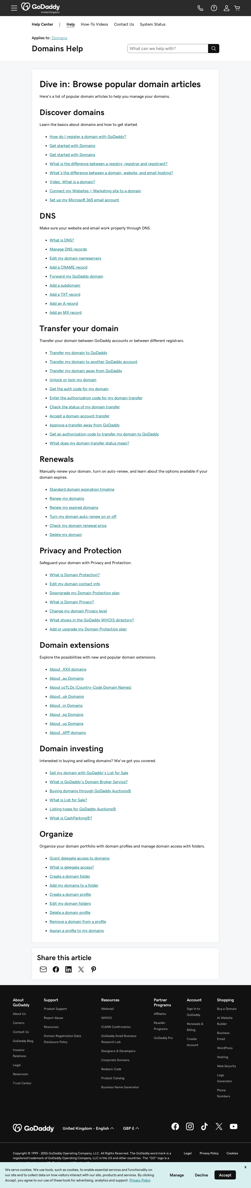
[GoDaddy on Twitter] (219, 1129)
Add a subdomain (65, 285)
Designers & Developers (118, 1051)
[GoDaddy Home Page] (34, 1128)
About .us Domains (66, 723)
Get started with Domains (72, 145)
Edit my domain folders (70, 903)
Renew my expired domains (74, 507)
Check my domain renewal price (78, 525)
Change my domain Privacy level (78, 611)
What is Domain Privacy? (72, 602)
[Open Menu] (12, 8)
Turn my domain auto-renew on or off (83, 516)
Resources (51, 1026)
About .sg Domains (66, 714)
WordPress (225, 1048)
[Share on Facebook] (56, 969)
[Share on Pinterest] (93, 969)
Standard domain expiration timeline (82, 489)
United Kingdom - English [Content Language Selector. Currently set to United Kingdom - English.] (89, 1128)
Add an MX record (66, 312)
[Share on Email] (43, 969)
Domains (59, 38)
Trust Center (22, 1083)
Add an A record (64, 303)
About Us (19, 1013)
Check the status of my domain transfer (85, 407)
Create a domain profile (70, 894)
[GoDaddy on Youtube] (233, 1129)
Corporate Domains (115, 1060)
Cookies (232, 1153)
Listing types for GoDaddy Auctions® (83, 809)
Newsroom (20, 1074)
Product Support (55, 1008)
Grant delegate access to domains (80, 858)
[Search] (213, 48)
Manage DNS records (68, 249)
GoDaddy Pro (163, 1038)
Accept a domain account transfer (80, 416)
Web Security (226, 1066)
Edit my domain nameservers (75, 258)
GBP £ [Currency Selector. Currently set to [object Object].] (131, 1128)
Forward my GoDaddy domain (76, 276)
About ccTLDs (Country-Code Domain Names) (90, 687)
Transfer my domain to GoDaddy (78, 353)
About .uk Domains (67, 696)
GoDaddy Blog (23, 1041)
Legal (17, 1065)
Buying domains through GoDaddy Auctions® (90, 791)
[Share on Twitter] (81, 969)
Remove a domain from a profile (78, 921)
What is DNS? (62, 240)
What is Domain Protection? (75, 575)
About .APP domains (68, 732)
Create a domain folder (70, 876)
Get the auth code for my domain (79, 389)
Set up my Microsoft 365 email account (84, 200)
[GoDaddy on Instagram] (189, 1129)
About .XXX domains (68, 669)
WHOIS (106, 1017)
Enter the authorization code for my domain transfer (96, 398)
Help (70, 24)
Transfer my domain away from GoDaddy (86, 371)
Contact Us (124, 24)
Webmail (107, 1008)
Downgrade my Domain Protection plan (85, 593)
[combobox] (168, 48)
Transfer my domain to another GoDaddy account (93, 362)
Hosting (222, 1057)
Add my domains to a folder (74, 885)
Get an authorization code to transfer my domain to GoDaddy (104, 434)
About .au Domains (67, 678)
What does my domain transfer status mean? (89, 443)
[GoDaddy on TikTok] (204, 1129)
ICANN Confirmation (116, 1026)
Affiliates (160, 1013)
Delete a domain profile (70, 912)
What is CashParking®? (71, 818)
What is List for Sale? (68, 800)
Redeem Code (111, 1069)
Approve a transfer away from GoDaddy (85, 425)
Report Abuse (53, 1017)
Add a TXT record (65, 294)
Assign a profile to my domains (77, 930)
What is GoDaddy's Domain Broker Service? (89, 782)
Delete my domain (66, 534)
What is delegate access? (72, 867)
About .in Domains (66, 705)
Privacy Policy (209, 1153)
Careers (18, 1022)
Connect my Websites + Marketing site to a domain (95, 191)
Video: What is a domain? (72, 182)
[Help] (213, 8)
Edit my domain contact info (75, 584)
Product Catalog (112, 1078)
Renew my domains (67, 498)
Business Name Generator (120, 1087)
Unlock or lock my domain (73, 380)
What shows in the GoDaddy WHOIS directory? (92, 620)
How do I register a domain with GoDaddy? (88, 136)
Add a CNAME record (68, 267)
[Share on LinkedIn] (68, 969)
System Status (152, 24)
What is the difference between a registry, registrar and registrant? (108, 164)
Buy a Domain (227, 1008)
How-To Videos (94, 24)
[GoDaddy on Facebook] (175, 1129)
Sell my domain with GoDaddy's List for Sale (89, 773)
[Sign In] (226, 8)
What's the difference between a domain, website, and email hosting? (111, 173)
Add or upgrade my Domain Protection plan (88, 629)
